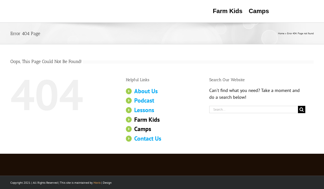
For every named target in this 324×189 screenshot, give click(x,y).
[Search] (301, 109)
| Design (103, 182)
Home (281, 33)
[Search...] (253, 109)
